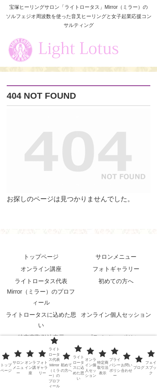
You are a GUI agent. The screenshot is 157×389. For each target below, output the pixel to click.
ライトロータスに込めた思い (41, 320)
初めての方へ (116, 281)
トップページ (41, 256)
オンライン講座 (41, 268)
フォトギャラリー (116, 268)
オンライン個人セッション (116, 314)
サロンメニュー (115, 256)
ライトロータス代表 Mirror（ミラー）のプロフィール (41, 291)
